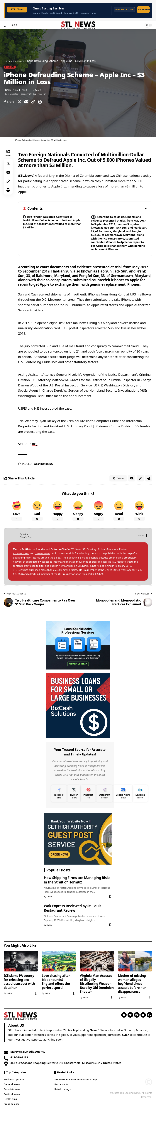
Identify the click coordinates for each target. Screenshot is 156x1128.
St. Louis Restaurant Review (114, 558)
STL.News (26, 175)
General (18, 61)
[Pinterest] (88, 802)
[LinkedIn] (140, 802)
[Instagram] (104, 802)
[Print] (40, 101)
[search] (139, 25)
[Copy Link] (33, 101)
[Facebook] (146, 545)
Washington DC (43, 472)
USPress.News (44, 562)
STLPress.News (21, 562)
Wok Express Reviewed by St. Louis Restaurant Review (72, 917)
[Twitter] (73, 802)
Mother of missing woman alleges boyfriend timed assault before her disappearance (132, 993)
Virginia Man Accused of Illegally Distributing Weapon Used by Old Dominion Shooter (97, 993)
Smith (8, 89)
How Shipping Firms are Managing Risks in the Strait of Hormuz (77, 889)
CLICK (126, 1044)
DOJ (35, 452)
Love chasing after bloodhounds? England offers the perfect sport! (56, 991)
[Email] (26, 101)
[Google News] (123, 802)
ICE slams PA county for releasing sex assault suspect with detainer (19, 991)
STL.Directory (90, 558)
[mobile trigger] (7, 25)
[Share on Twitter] (19, 101)
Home (7, 61)
